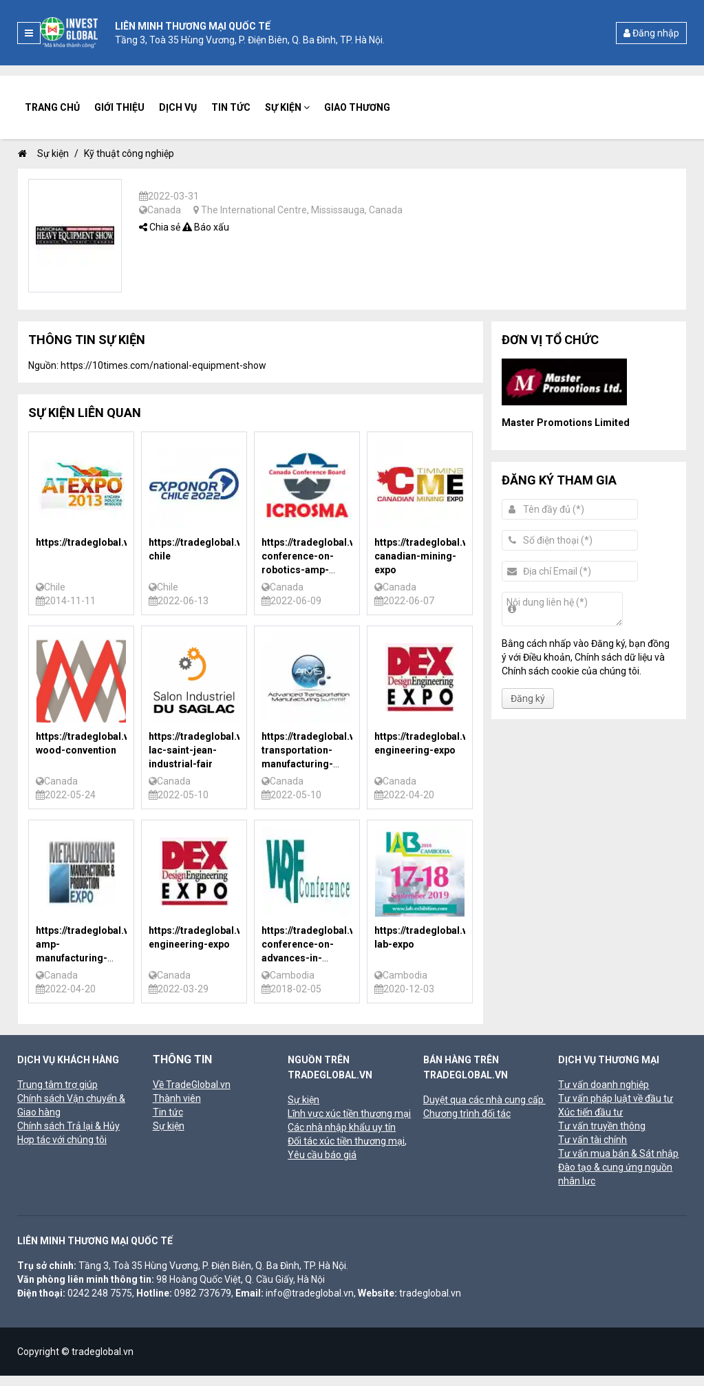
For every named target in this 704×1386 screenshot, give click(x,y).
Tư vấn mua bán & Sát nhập (618, 1153)
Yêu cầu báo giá (322, 1154)
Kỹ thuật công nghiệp (129, 153)
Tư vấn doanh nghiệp (603, 1084)
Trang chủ (52, 107)
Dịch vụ (178, 107)
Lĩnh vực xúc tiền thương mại (349, 1113)
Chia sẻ (159, 227)
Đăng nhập (651, 33)
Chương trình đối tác (467, 1113)
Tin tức (230, 107)
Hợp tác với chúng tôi (62, 1139)
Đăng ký (528, 698)
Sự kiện (287, 107)
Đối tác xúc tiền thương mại (346, 1141)
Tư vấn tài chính (592, 1139)
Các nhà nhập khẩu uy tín (342, 1127)
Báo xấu (205, 227)
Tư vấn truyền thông (602, 1125)
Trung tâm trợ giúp (57, 1084)
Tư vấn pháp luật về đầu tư (615, 1098)
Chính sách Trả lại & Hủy (68, 1125)
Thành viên (177, 1098)
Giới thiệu (119, 107)
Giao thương (357, 107)
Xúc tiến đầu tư (590, 1112)
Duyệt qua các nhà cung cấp (484, 1099)
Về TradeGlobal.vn (192, 1084)
